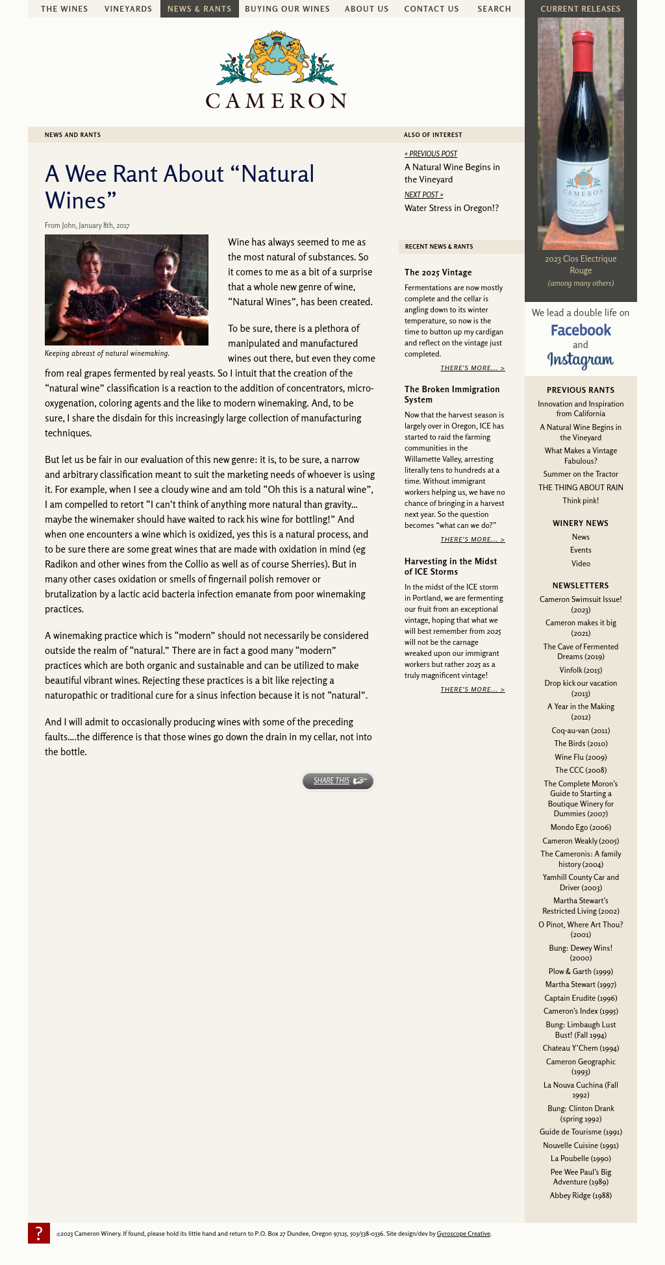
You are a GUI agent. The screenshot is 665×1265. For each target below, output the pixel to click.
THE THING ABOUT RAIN (580, 487)
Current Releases (581, 9)
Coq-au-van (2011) (581, 730)
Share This (331, 780)
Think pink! (580, 500)
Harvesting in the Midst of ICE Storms (451, 566)
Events (581, 550)
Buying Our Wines (287, 9)
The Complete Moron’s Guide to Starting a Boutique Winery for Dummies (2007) (581, 799)
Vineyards (129, 9)
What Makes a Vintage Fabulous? (581, 455)
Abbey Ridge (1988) (581, 1195)
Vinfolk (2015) (581, 670)
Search (495, 9)
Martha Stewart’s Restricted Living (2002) (581, 906)
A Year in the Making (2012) (580, 711)
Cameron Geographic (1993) (581, 1067)
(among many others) (581, 283)
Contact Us (432, 9)
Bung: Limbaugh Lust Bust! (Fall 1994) (581, 1030)
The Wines (64, 9)
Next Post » (424, 195)
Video (580, 563)
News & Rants (200, 9)
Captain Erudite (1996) (580, 998)
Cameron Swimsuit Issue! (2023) (581, 604)
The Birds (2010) (581, 743)
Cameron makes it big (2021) (581, 628)
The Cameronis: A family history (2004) (580, 859)
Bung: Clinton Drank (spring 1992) (580, 1113)
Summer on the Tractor (581, 474)
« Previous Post (431, 154)
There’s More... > (473, 367)
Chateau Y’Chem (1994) (581, 1048)
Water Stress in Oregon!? (452, 207)
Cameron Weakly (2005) (580, 840)
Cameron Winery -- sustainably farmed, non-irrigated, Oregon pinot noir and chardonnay (276, 69)
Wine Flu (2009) (581, 757)
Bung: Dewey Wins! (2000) (581, 953)
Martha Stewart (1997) (581, 984)
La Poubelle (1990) (581, 1158)
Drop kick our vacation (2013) (580, 688)
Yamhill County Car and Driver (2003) (581, 882)
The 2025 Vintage (438, 272)
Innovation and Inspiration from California (580, 409)
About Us (367, 9)
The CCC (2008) (581, 770)
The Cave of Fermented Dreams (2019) (581, 652)
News (581, 537)
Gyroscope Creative (463, 1233)
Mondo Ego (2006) (581, 827)
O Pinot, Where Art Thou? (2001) (580, 930)
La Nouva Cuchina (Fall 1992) (581, 1090)
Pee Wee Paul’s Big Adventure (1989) (581, 1177)
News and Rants (73, 134)
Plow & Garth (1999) (581, 971)
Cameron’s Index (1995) (581, 1011)
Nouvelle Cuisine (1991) (581, 1145)
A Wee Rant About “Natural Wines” (180, 186)
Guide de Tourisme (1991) (581, 1131)
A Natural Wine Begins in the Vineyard (581, 432)
